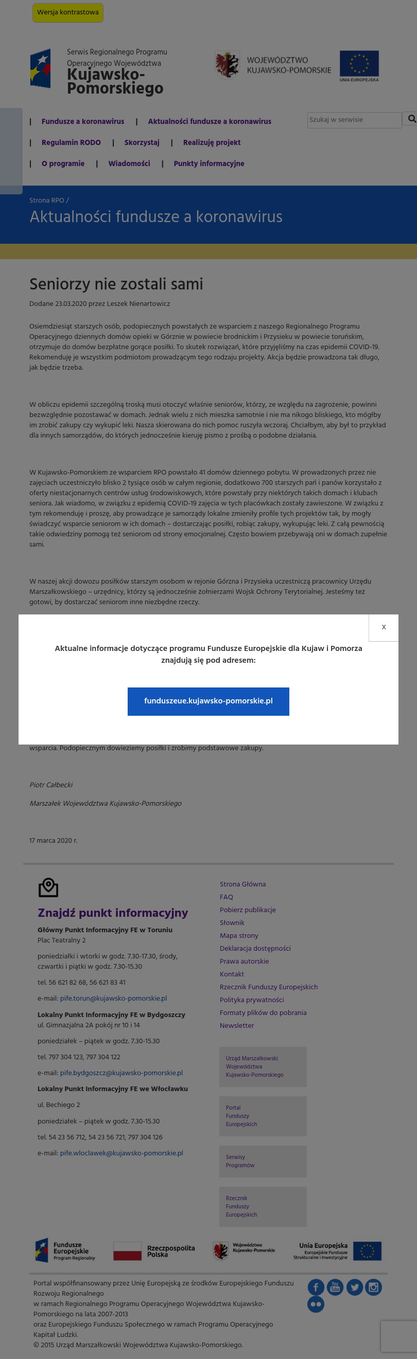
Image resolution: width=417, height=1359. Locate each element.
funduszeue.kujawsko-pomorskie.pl (208, 701)
